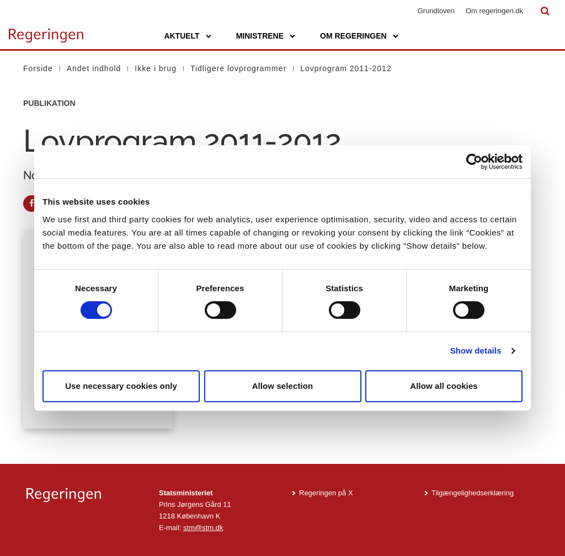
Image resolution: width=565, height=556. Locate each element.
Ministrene (260, 35)
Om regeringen (353, 35)
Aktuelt (181, 35)
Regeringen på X (326, 493)
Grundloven (436, 11)
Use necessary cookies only (121, 386)
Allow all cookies (444, 386)
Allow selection (282, 386)
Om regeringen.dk (494, 11)
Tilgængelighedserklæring (472, 493)
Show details (476, 350)
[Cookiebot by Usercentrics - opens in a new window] (474, 161)
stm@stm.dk (203, 527)
